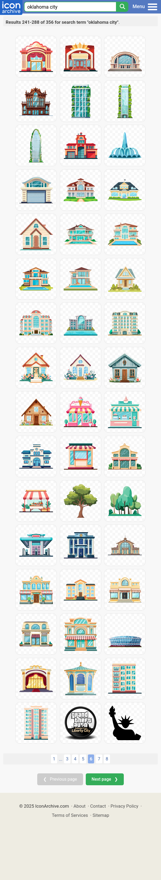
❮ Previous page (60, 779)
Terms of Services (70, 815)
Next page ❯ (105, 779)
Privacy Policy (124, 806)
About (80, 806)
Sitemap (101, 815)
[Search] (122, 7)
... (60, 759)
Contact (98, 806)
